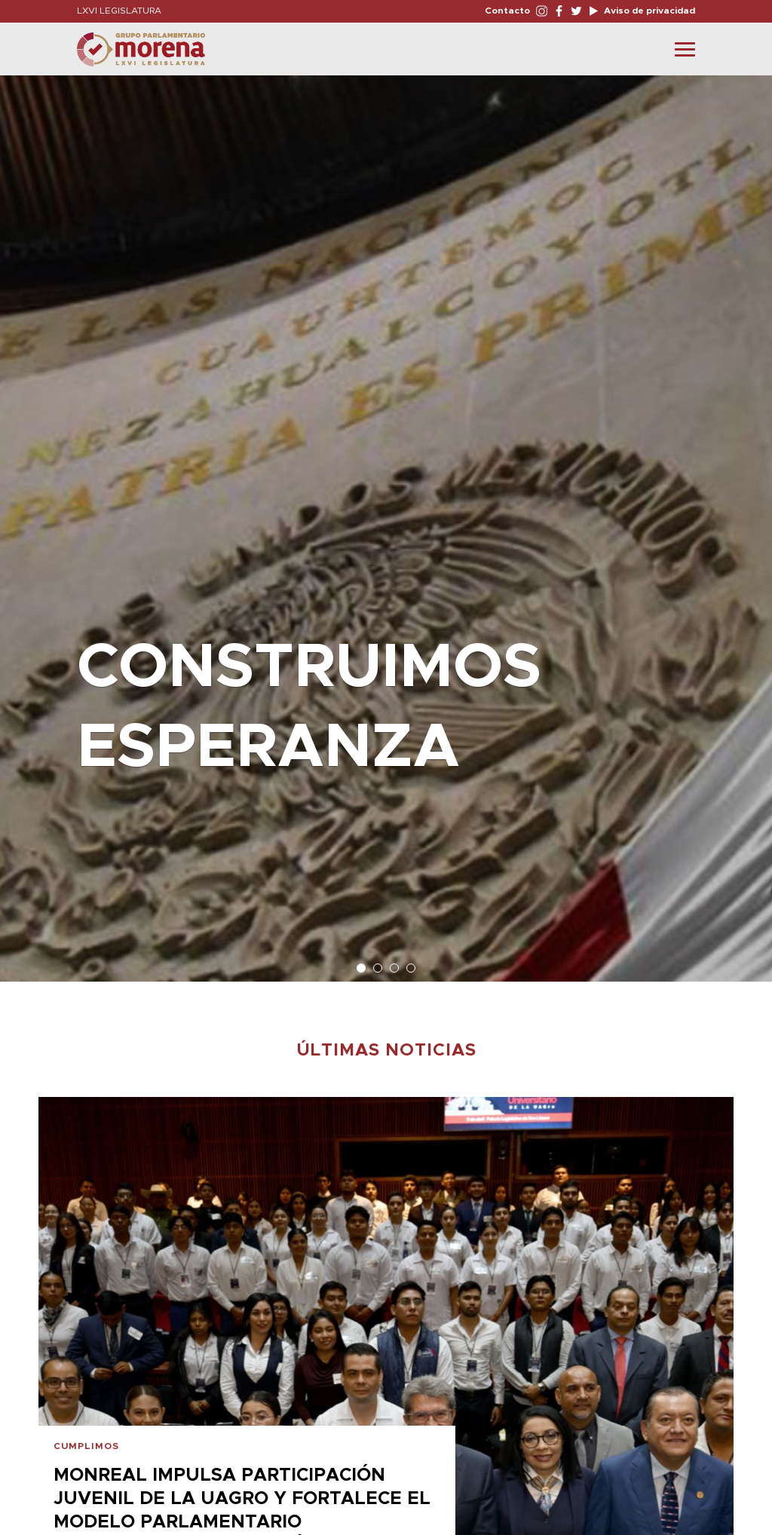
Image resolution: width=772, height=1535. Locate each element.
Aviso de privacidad (648, 10)
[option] (386, 521)
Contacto (507, 10)
